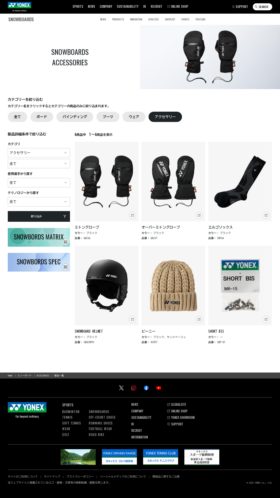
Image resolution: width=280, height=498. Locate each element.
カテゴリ (14, 144)
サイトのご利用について (23, 476)
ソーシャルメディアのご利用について (123, 476)
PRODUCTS (118, 19)
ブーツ (108, 116)
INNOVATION (136, 19)
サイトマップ (52, 476)
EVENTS (185, 19)
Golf (65, 434)
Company (137, 411)
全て (17, 116)
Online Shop (177, 411)
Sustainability (141, 417)
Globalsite (176, 404)
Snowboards (99, 411)
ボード (42, 116)
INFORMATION (139, 437)
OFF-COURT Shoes (102, 417)
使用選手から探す (20, 173)
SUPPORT (175, 424)
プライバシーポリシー (80, 476)
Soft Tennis (71, 423)
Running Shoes (101, 423)
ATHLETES (153, 19)
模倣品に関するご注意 (166, 476)
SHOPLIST (170, 19)
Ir (132, 424)
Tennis (67, 417)
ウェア (134, 116)
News (134, 404)
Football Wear (100, 428)
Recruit (136, 430)
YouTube (200, 19)
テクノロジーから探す (23, 192)
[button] (78, 6)
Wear (66, 428)
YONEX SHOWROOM (181, 417)
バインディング (75, 116)
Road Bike (96, 434)
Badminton (71, 411)
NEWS (103, 19)
